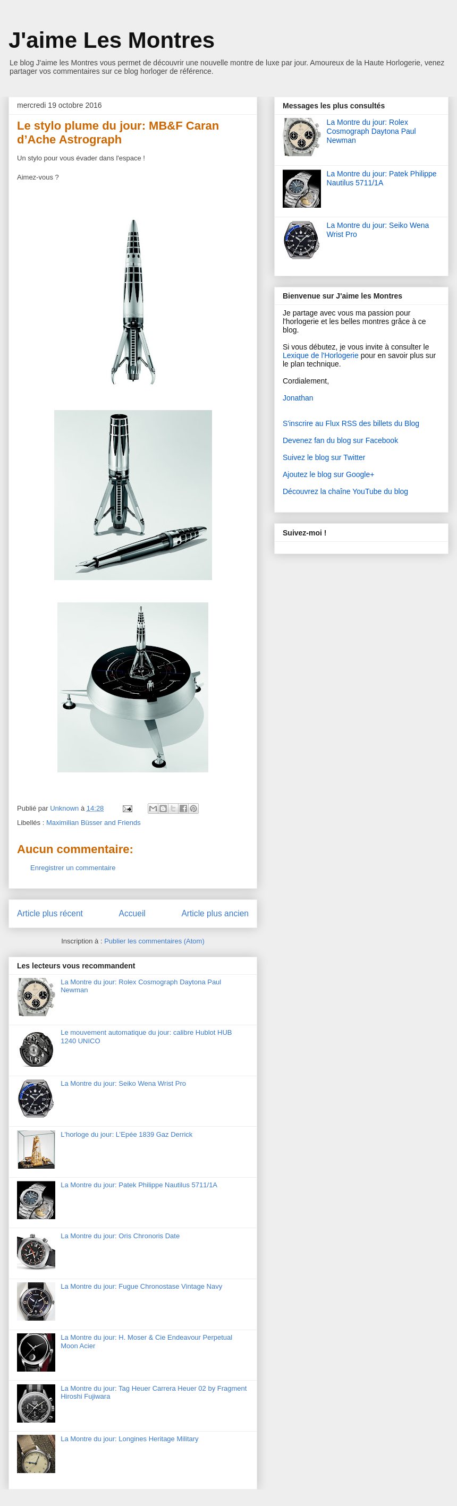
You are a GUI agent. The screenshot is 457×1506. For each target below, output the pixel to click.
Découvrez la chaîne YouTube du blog (345, 491)
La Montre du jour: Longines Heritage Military (129, 1439)
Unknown (65, 808)
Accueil (132, 913)
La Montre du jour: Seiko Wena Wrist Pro (123, 1083)
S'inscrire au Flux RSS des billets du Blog (351, 423)
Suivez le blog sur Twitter (324, 457)
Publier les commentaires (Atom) (154, 941)
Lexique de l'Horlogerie (321, 355)
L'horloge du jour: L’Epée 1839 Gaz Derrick (126, 1134)
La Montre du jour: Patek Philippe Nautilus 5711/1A (139, 1185)
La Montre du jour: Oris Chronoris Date (120, 1236)
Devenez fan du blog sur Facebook (340, 440)
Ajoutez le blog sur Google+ (328, 474)
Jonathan (298, 398)
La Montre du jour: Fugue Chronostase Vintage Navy (141, 1286)
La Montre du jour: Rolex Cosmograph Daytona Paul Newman (371, 131)
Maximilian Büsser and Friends (93, 823)
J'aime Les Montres (112, 40)
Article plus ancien (215, 913)
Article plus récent (50, 913)
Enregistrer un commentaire (72, 868)
